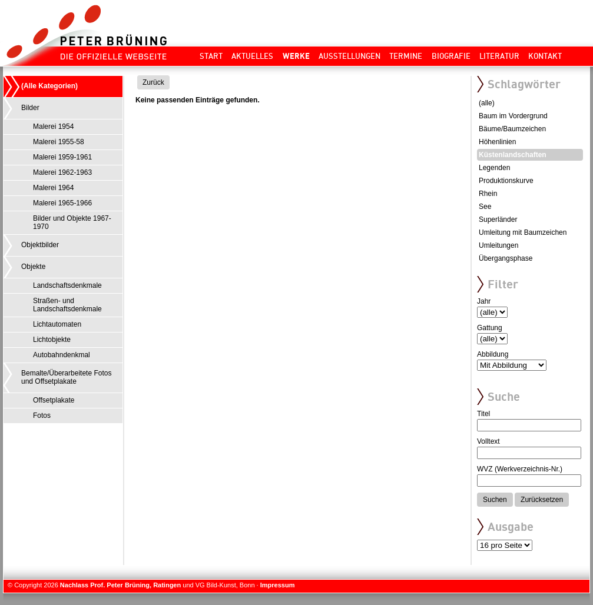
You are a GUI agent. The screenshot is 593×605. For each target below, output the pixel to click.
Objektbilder (40, 245)
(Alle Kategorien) (49, 86)
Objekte (33, 266)
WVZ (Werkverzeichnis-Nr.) (519, 469)
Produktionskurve (506, 181)
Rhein (488, 194)
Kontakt (545, 56)
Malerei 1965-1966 (62, 203)
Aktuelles (252, 56)
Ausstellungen (349, 56)
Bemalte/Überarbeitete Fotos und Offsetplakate (66, 377)
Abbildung (492, 354)
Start (211, 56)
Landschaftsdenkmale (67, 285)
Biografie (451, 56)
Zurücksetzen (542, 500)
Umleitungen (498, 245)
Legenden (494, 168)
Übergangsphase (505, 258)
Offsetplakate (54, 400)
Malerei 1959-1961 (62, 157)
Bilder (30, 108)
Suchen (495, 500)
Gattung (489, 328)
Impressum (277, 585)
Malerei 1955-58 (58, 142)
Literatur (499, 56)
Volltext (488, 441)
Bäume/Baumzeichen (512, 129)
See (485, 206)
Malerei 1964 (53, 188)
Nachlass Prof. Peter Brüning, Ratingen (120, 585)
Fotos (42, 415)
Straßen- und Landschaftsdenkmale (67, 305)
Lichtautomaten (57, 324)
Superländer (498, 219)
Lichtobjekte (52, 339)
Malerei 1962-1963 (62, 172)
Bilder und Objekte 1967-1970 (72, 222)
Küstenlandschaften (512, 155)
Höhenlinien (497, 142)
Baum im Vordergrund (513, 116)
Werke (296, 56)
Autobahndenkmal (61, 355)
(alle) (487, 103)
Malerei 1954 (53, 126)
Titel (483, 414)
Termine (405, 56)
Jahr (484, 301)
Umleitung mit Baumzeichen (523, 232)
